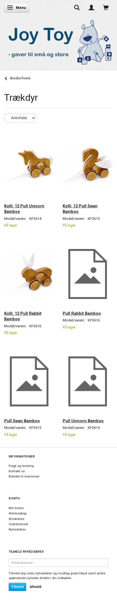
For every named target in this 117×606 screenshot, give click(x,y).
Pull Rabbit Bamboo (82, 313)
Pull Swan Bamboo (22, 421)
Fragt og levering (21, 466)
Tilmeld (17, 587)
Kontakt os (17, 471)
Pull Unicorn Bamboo (83, 421)
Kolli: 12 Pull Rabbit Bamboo (23, 316)
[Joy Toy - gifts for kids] (58, 41)
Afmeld (35, 587)
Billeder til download (24, 476)
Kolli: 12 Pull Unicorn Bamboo (24, 209)
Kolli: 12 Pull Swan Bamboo (80, 209)
